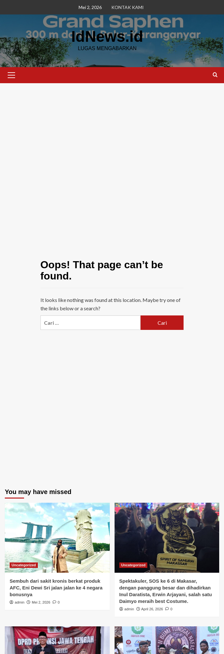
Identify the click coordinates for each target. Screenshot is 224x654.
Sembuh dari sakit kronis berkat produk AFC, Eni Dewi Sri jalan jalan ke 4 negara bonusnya (56, 587)
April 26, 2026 (152, 609)
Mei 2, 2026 (41, 602)
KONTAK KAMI (127, 7)
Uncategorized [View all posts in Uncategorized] (24, 565)
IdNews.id (107, 36)
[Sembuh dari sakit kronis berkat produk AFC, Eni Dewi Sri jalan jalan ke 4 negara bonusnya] (57, 538)
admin (19, 602)
